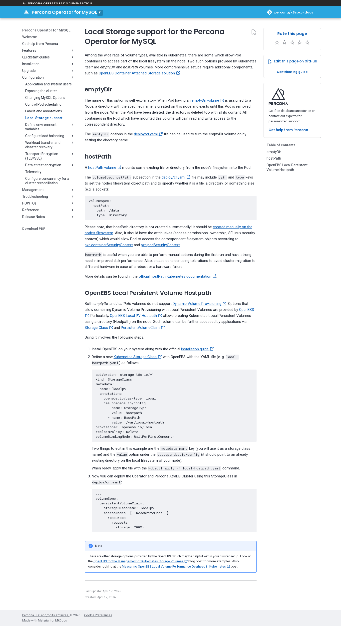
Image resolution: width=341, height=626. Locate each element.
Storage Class (99, 327)
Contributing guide (292, 72)
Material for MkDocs (52, 620)
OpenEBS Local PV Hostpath (136, 315)
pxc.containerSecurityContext (109, 245)
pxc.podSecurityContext (160, 245)
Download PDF (33, 228)
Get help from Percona (288, 130)
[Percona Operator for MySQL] (26, 12)
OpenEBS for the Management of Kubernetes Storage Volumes (140, 561)
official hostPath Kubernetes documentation (178, 276)
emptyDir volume (208, 100)
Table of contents (281, 145)
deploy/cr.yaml (148, 134)
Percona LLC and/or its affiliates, (46, 615)
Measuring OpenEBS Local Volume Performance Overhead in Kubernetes (176, 566)
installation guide (197, 349)
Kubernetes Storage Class (138, 357)
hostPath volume (104, 167)
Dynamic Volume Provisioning (200, 303)
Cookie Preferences (98, 615)
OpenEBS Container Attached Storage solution (139, 73)
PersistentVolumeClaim (143, 327)
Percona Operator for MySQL (64, 12)
